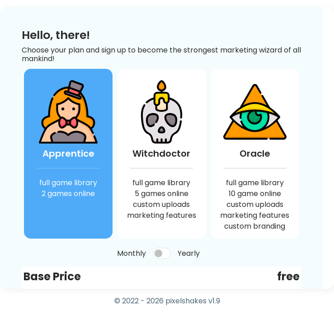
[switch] (162, 253)
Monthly (131, 253)
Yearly (189, 253)
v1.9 (214, 301)
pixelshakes (186, 301)
